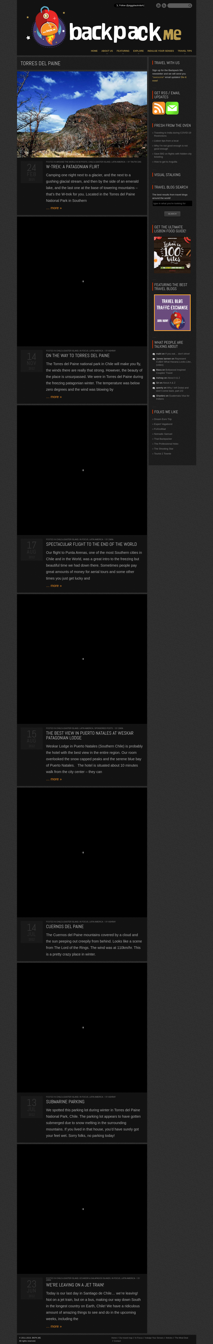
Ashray (112, 351)
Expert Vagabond (163, 424)
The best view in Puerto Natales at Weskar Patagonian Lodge (90, 735)
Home (94, 51)
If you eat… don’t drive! (177, 353)
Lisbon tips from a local (166, 140)
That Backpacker (163, 438)
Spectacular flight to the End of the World (91, 544)
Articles (169, 1338)
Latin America (118, 162)
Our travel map (126, 1338)
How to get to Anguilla (165, 161)
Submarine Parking (65, 1102)
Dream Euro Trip (163, 419)
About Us (107, 51)
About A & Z (173, 377)
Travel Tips (185, 51)
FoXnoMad (160, 429)
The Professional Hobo (166, 443)
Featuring (123, 51)
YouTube (158, 5)
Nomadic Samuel (163, 434)
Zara (110, 539)
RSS (164, 5)
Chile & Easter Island (99, 162)
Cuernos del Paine (65, 927)
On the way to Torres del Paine (78, 356)
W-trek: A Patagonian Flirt (72, 167)
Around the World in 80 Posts (71, 162)
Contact (117, 1341)
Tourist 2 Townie (162, 453)
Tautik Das (136, 162)
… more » (54, 208)
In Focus (83, 351)
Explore (138, 51)
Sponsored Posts (103, 728)
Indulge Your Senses (161, 51)
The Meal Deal (181, 1338)
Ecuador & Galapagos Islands (94, 1278)
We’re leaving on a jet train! (75, 1285)
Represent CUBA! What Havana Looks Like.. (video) (174, 361)
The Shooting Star (163, 448)
